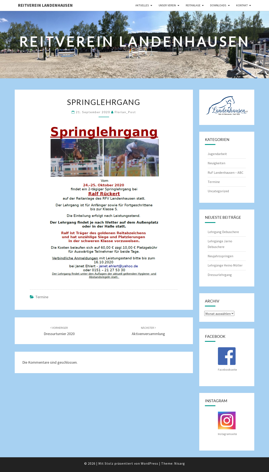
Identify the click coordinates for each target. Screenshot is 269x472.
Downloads (218, 5)
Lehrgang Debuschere (223, 232)
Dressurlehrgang (220, 275)
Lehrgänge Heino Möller (225, 265)
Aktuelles (142, 5)
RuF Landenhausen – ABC (225, 172)
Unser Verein (167, 5)
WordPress (149, 463)
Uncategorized (218, 191)
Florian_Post (125, 112)
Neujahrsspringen (220, 256)
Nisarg (179, 463)
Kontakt (242, 5)
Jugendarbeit (217, 154)
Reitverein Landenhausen (45, 5)
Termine (41, 296)
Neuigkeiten (216, 163)
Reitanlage (193, 5)
